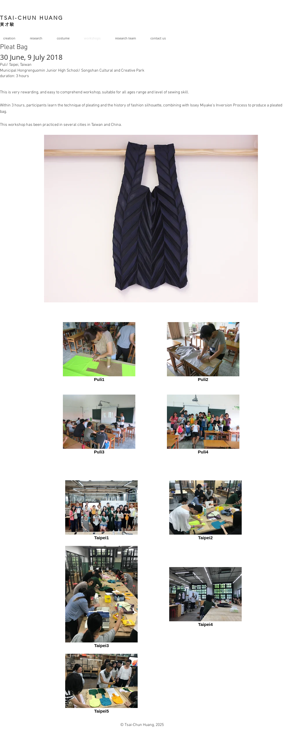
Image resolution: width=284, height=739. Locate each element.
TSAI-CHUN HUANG (31, 18)
